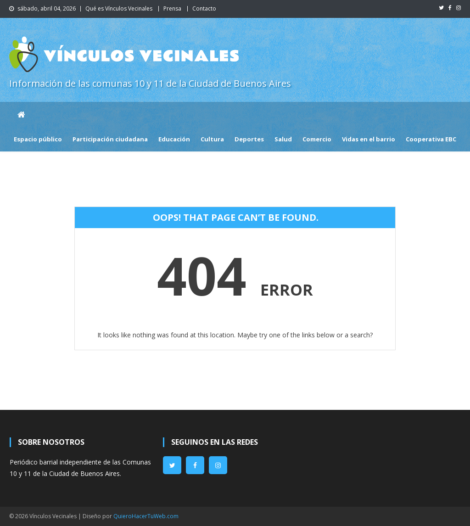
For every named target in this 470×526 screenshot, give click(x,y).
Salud (283, 139)
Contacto (204, 8)
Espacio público (38, 139)
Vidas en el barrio (368, 139)
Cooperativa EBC (431, 139)
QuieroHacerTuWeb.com (146, 516)
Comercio (316, 139)
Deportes (249, 139)
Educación (174, 139)
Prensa (172, 8)
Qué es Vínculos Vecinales (118, 8)
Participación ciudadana (110, 139)
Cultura (212, 139)
